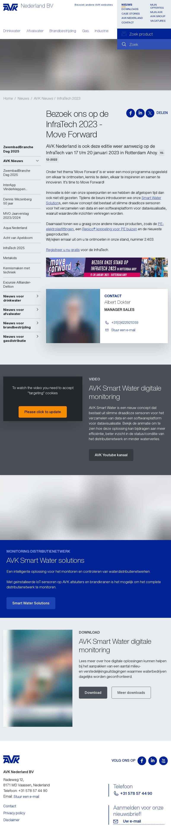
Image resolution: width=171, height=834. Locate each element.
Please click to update (42, 411)
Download (93, 692)
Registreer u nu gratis (63, 249)
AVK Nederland (132, 18)
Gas (85, 31)
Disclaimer (11, 820)
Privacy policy (14, 813)
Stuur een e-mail (26, 796)
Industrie (102, 31)
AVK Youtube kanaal (111, 455)
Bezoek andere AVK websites (94, 4)
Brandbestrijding (63, 31)
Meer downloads (131, 692)
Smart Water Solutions (31, 603)
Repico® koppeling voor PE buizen (109, 229)
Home (8, 98)
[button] (22, 161)
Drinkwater (12, 31)
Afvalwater (35, 31)
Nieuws (126, 4)
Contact (127, 22)
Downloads (130, 9)
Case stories (130, 13)
